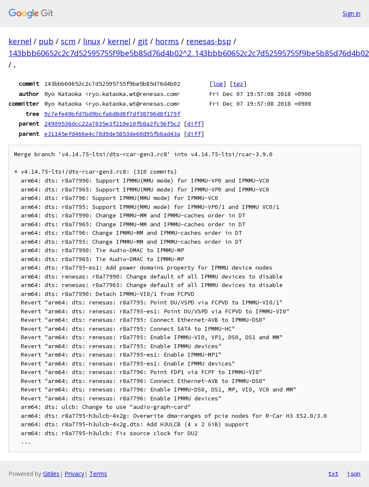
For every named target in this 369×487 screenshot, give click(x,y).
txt (333, 473)
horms (167, 41)
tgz (238, 83)
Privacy (74, 474)
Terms (98, 474)
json (353, 473)
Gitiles (51, 474)
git (143, 41)
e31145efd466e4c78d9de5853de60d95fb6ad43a (112, 134)
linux (91, 41)
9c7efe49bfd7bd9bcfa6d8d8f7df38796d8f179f (112, 114)
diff (194, 123)
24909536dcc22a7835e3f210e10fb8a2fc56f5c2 (112, 123)
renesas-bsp (208, 41)
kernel (20, 41)
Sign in (351, 13)
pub (46, 41)
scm (68, 41)
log (218, 83)
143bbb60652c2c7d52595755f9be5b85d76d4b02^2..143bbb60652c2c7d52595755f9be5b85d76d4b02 (189, 53)
